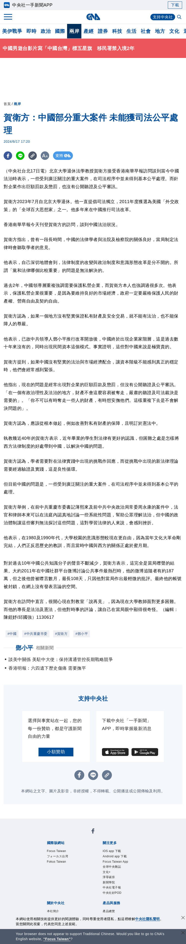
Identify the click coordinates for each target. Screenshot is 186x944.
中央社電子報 (112, 888)
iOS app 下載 (112, 851)
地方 (160, 31)
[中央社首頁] (93, 16)
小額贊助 (56, 751)
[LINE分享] (20, 155)
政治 (46, 31)
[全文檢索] (179, 17)
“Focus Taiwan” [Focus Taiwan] (57, 939)
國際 (60, 31)
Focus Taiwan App (115, 861)
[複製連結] (32, 155)
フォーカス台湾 (57, 856)
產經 (88, 31)
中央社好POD (112, 893)
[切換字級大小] (45, 155)
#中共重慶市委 (35, 634)
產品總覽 (109, 911)
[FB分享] (8, 155)
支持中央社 (163, 17)
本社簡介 (53, 911)
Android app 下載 (115, 856)
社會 (146, 31)
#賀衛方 (61, 634)
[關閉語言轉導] (183, 933)
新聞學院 (109, 882)
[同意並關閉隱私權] (183, 918)
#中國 (12, 634)
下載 (175, 5)
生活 (131, 31)
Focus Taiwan (56, 851)
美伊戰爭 (12, 31)
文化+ (107, 872)
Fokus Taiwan (56, 861)
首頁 (7, 104)
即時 (31, 31)
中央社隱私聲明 (147, 919)
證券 (103, 31)
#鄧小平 (81, 634)
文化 (174, 31)
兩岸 (74, 31)
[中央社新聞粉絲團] (93, 832)
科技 (117, 31)
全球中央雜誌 (112, 867)
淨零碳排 (109, 877)
